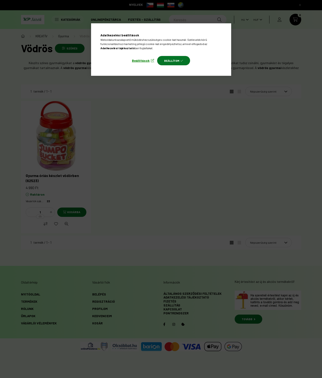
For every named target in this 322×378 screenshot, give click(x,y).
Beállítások (141, 60)
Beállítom (171, 60)
